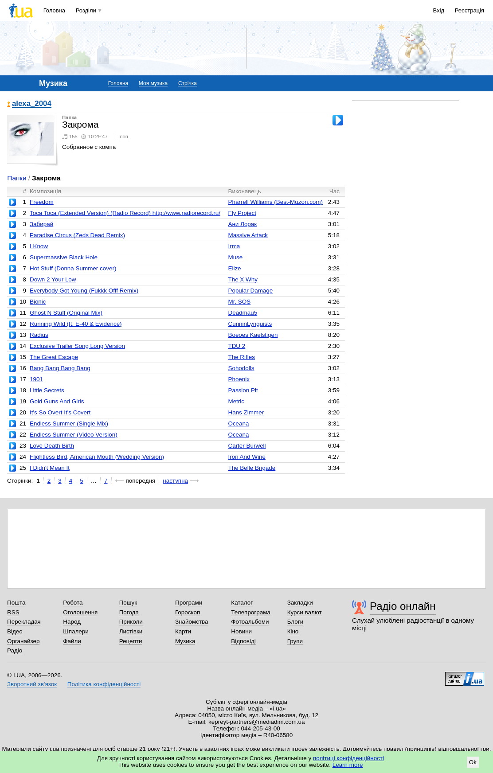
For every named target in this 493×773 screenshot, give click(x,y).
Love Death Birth (52, 445)
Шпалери (75, 631)
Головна (54, 10)
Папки (16, 178)
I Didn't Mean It (50, 468)
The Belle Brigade (251, 468)
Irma (234, 246)
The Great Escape (54, 357)
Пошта (16, 602)
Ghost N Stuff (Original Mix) (66, 312)
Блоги (295, 621)
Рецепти (130, 641)
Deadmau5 (242, 312)
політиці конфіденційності (348, 758)
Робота (72, 602)
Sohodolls (241, 368)
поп (124, 136)
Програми (188, 602)
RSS (13, 612)
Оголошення (80, 612)
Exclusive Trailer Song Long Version (77, 346)
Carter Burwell (247, 445)
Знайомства (191, 621)
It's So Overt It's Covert (60, 412)
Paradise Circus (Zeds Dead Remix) (77, 235)
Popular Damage (250, 290)
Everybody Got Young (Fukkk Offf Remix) (84, 290)
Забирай (41, 224)
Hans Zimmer (246, 412)
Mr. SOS (239, 301)
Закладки (300, 602)
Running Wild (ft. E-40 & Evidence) (76, 323)
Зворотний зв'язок (32, 684)
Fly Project (242, 213)
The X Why (242, 279)
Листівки (131, 631)
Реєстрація (469, 10)
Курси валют (304, 612)
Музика (185, 641)
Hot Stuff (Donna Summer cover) (73, 268)
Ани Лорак (242, 224)
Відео (15, 631)
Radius (39, 335)
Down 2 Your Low (53, 279)
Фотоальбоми (250, 621)
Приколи (131, 621)
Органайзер (23, 641)
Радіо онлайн (403, 606)
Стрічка (187, 83)
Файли (72, 641)
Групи (295, 641)
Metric (236, 401)
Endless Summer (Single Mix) (69, 423)
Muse (235, 257)
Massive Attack (248, 235)
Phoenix (239, 379)
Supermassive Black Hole (64, 257)
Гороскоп (187, 612)
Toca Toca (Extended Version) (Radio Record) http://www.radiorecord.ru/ (125, 213)
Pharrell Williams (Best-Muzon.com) (275, 202)
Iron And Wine (246, 456)
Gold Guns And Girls (57, 401)
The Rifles (241, 357)
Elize (234, 268)
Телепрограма (250, 612)
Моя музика (153, 83)
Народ (72, 621)
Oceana (238, 423)
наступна (175, 480)
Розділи (86, 10)
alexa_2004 (31, 104)
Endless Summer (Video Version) (73, 434)
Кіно (293, 631)
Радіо (14, 650)
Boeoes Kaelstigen (253, 335)
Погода (129, 612)
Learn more (348, 764)
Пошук (128, 602)
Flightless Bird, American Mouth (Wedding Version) (97, 456)
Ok (473, 762)
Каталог (242, 602)
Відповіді (243, 641)
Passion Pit (243, 390)
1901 (36, 379)
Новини (241, 631)
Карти (183, 631)
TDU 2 (236, 346)
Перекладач (23, 621)
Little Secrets (47, 390)
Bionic (38, 301)
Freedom (42, 202)
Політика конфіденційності (104, 684)
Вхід (439, 10)
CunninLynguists (250, 323)
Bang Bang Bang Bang (60, 368)
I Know (39, 246)
